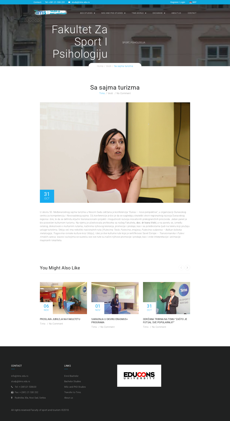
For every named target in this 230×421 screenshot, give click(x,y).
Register (174, 2)
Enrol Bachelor (71, 376)
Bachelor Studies (72, 381)
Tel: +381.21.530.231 (55, 2)
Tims (102, 93)
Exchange (158, 13)
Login (182, 2)
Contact (192, 13)
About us (176, 13)
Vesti (110, 93)
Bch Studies (86, 13)
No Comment (124, 93)
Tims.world (138, 13)
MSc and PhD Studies (112, 13)
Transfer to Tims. (73, 392)
